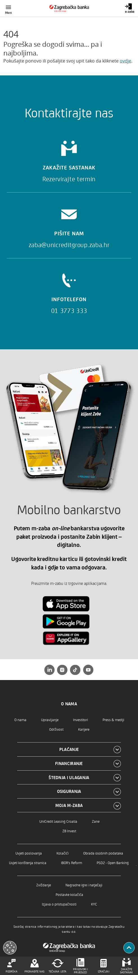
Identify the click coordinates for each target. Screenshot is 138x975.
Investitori (80, 719)
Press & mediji (113, 719)
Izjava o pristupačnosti (59, 904)
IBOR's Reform (71, 862)
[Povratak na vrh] (129, 947)
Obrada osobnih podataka (103, 853)
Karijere (83, 729)
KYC (94, 904)
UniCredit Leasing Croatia (58, 821)
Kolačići (62, 853)
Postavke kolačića (69, 894)
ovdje (125, 61)
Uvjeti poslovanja (28, 853)
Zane (95, 821)
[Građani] (69, 8)
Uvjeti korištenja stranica (27, 862)
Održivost (56, 729)
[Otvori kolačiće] (10, 948)
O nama (20, 719)
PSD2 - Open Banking (113, 862)
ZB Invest (69, 830)
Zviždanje (43, 884)
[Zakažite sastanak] (69, 159)
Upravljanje (49, 719)
